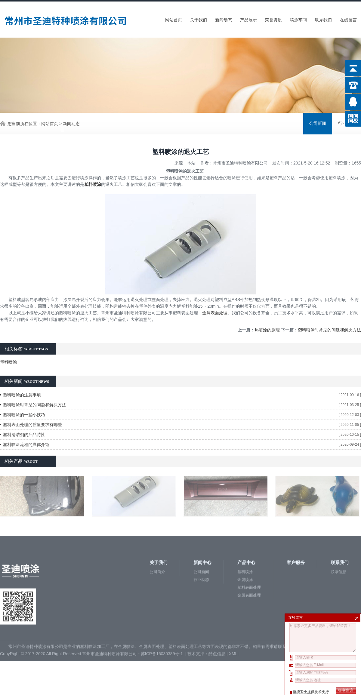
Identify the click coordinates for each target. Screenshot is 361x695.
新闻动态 (223, 18)
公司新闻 (317, 123)
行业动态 (201, 525)
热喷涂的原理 (267, 315)
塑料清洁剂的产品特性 (24, 420)
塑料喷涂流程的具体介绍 (26, 430)
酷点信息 (216, 599)
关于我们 (198, 18)
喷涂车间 (298, 18)
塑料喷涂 (8, 348)
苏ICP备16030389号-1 (162, 599)
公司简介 (157, 517)
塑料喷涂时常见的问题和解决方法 (329, 315)
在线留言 (348, 18)
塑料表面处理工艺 (185, 592)
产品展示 (248, 18)
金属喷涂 (245, 525)
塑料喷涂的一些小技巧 (24, 400)
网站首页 (173, 18)
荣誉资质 (273, 18)
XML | (235, 599)
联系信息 (338, 517)
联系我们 (323, 18)
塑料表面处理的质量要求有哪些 (32, 410)
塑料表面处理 (249, 533)
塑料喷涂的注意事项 (22, 380)
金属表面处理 (214, 298)
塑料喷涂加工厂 (95, 592)
